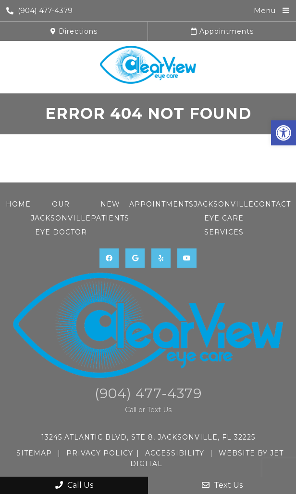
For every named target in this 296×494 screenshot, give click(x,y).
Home (18, 204)
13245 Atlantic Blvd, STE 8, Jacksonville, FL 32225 (148, 437)
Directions (74, 31)
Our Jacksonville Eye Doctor (61, 218)
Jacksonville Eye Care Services (224, 218)
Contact (272, 204)
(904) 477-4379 (39, 10)
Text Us (222, 485)
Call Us (74, 485)
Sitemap (34, 453)
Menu (264, 10)
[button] (283, 132)
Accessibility (174, 453)
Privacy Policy (99, 453)
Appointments (222, 31)
